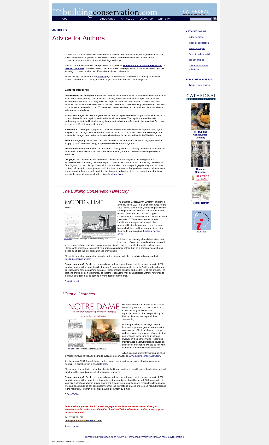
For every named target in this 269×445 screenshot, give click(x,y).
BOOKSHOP (146, 18)
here (105, 364)
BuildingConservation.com (78, 259)
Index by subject (197, 48)
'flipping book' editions (199, 85)
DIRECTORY (108, 18)
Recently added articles (200, 54)
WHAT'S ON (165, 18)
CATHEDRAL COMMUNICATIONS (170, 437)
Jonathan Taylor (115, 174)
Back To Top (72, 281)
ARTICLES (127, 18)
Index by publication (199, 43)
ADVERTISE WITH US (147, 437)
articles (101, 76)
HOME (65, 18)
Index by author (195, 37)
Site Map (201, 231)
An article (68, 239)
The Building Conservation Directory (200, 135)
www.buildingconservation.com (144, 356)
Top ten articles (196, 59)
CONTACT (132, 437)
